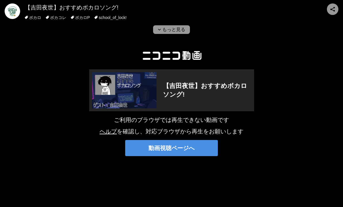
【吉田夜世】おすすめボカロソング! (72, 7)
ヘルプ (108, 131)
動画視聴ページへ (171, 148)
